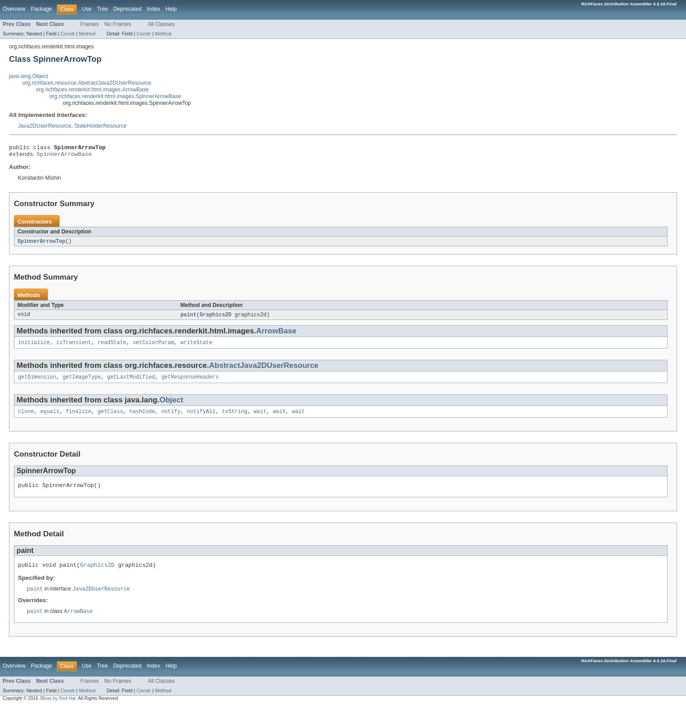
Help (171, 9)
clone (26, 417)
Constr (68, 33)
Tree (102, 9)
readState (112, 346)
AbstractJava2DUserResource (263, 370)
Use (86, 9)
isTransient (73, 346)
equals (50, 417)
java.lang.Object (28, 76)
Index (153, 9)
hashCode (142, 417)
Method (87, 33)
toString (234, 417)
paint (189, 318)
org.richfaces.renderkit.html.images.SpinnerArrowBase (115, 96)
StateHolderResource (100, 126)
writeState (196, 346)
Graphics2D (215, 318)
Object (171, 405)
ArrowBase (276, 334)
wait (260, 417)
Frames (89, 24)
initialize (34, 346)
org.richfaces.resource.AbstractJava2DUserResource (86, 83)
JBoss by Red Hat (57, 708)
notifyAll (201, 417)
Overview (14, 9)
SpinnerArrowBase (64, 156)
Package (41, 9)
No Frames (117, 24)
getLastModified (131, 382)
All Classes (161, 24)
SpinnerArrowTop (41, 244)
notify (171, 417)
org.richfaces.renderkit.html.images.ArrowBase (92, 89)
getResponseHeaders (190, 382)
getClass (110, 417)
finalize (78, 417)
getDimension (37, 382)
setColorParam (153, 346)
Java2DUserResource (44, 126)
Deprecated (127, 9)
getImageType (82, 382)
